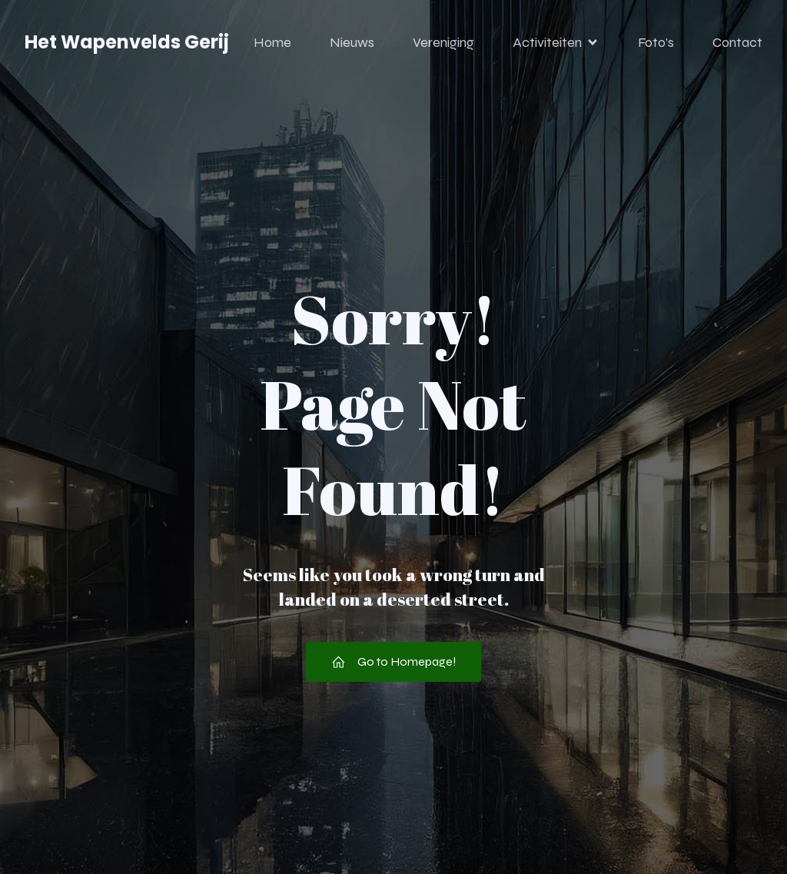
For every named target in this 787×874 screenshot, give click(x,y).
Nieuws (352, 42)
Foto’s (656, 42)
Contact (737, 42)
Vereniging (443, 42)
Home (272, 42)
